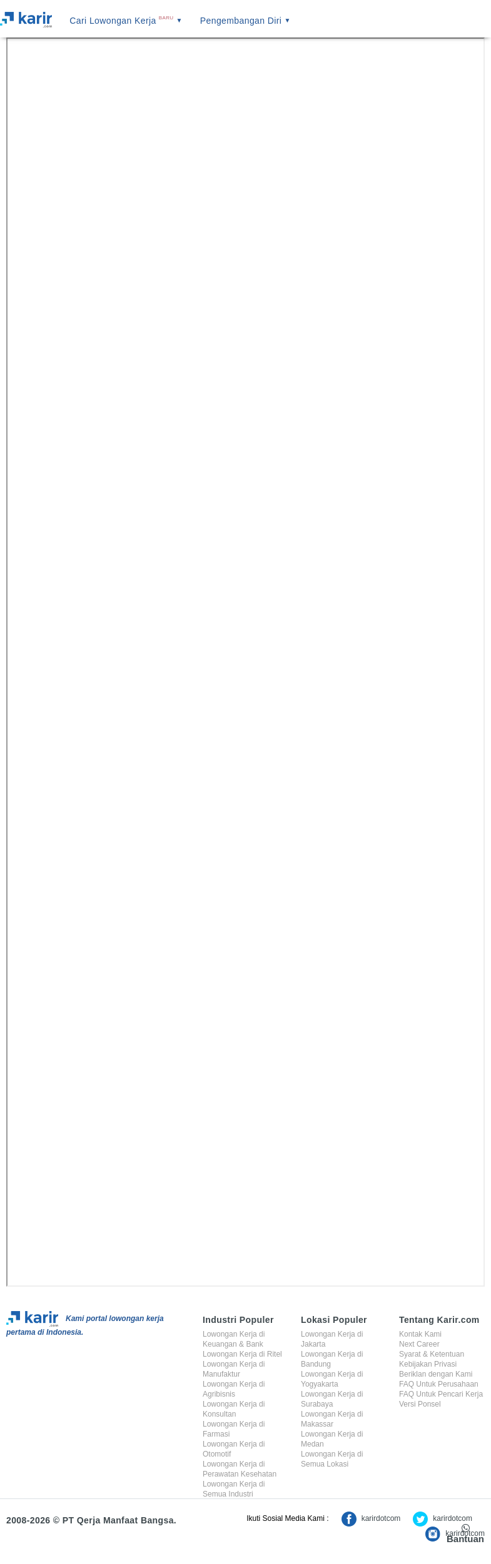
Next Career (419, 1344)
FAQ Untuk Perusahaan (438, 1384)
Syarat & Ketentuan (431, 1354)
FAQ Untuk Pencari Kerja (441, 1394)
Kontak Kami (420, 1334)
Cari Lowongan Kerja (126, 21)
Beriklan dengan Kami (435, 1374)
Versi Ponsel (420, 1404)
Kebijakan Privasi (428, 1364)
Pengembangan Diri (245, 21)
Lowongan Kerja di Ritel (242, 1354)
